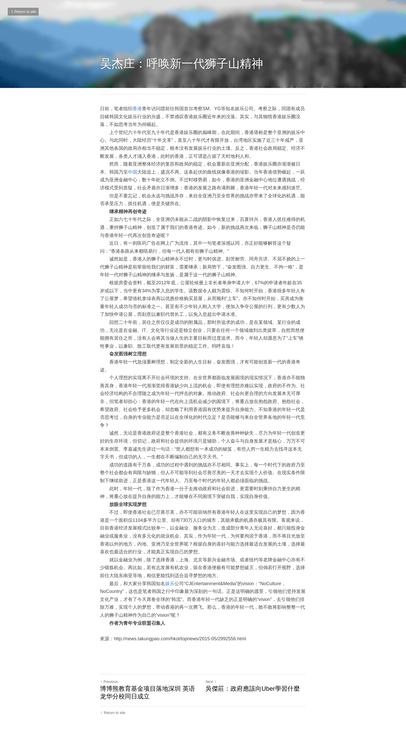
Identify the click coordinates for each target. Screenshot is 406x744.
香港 (137, 108)
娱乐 (170, 583)
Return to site (23, 12)
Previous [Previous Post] (109, 682)
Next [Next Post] (211, 682)
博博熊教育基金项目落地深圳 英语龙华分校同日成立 (147, 692)
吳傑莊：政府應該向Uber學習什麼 (253, 688)
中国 (132, 172)
